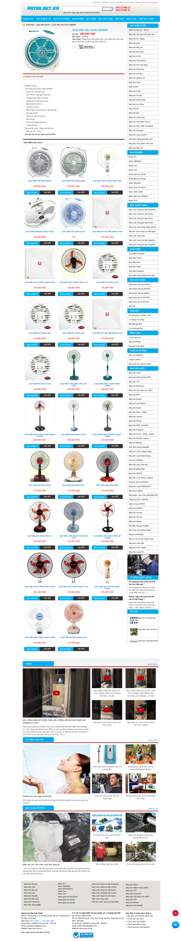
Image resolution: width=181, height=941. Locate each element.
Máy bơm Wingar (135, 521)
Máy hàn (132, 306)
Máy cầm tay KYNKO (137, 504)
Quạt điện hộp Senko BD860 (39, 181)
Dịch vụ (113, 2)
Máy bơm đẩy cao (135, 47)
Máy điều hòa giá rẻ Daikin (139, 526)
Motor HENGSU (135, 183)
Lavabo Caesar (134, 360)
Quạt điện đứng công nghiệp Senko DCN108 (39, 435)
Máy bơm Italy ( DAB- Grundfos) (141, 126)
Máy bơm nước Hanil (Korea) (140, 456)
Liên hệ (144, 2)
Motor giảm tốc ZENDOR (138, 196)
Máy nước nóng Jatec (137, 236)
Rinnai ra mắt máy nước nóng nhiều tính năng (141, 797)
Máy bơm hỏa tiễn (135, 74)
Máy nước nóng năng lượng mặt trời (142, 227)
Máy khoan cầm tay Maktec (139, 293)
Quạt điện (91, 19)
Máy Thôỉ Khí (134, 109)
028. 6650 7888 (48, 921)
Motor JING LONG (136, 192)
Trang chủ (96, 2)
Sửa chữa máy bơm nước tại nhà (140, 864)
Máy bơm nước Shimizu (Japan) (141, 478)
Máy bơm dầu (134, 113)
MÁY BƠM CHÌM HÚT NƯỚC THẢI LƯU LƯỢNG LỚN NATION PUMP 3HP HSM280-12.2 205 (54, 721)
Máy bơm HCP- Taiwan (137, 548)
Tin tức (126, 2)
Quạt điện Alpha (135, 267)
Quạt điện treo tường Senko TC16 (73, 587)
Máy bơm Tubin (134, 82)
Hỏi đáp (120, 2)
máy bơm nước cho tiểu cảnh (149, 629)
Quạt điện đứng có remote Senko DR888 (107, 435)
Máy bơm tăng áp (30, 884)
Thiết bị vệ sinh (146, 19)
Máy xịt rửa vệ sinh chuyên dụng (141, 539)
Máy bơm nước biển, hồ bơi (139, 122)
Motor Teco (133, 166)
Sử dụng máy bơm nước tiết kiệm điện (107, 836)
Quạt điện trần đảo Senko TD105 (40, 231)
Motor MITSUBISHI (65, 889)
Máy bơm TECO (135, 373)
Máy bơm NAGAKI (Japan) (139, 438)
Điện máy (119, 19)
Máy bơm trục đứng (136, 104)
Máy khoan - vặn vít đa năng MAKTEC (143, 495)
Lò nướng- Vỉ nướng (136, 320)
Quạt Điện (30, 25)
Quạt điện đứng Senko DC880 (73, 434)
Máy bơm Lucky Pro (136, 552)
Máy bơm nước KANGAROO (139, 486)
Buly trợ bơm (133, 87)
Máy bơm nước (43, 19)
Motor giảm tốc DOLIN (137, 174)
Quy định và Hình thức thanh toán (140, 916)
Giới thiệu (105, 2)
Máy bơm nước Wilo (136, 543)
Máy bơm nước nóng (137, 117)
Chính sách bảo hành (136, 919)
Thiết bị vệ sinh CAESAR (138, 500)
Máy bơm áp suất (135, 96)
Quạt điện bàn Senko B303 (40, 485)
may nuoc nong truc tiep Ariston (88, 13)
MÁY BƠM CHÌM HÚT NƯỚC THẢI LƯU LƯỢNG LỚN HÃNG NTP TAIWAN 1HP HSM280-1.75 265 (140, 693)
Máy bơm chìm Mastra (137, 403)
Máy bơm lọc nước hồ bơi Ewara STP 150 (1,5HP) (140, 723)
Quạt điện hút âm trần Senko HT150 (107, 333)
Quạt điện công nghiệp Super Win (141, 275)
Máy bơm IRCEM (135, 473)
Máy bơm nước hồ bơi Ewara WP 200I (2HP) (107, 723)
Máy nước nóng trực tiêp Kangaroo (142, 240)
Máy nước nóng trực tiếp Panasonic (142, 210)
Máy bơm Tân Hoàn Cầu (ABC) (140, 390)
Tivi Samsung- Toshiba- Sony (140, 315)
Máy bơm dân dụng (136, 52)
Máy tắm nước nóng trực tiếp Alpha (142, 231)
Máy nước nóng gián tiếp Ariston (141, 223)
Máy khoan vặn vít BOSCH (139, 302)
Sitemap (138, 2)
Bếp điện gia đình (135, 324)
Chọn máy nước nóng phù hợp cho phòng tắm (106, 768)
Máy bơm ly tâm (135, 91)
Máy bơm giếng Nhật (137, 469)
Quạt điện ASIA (135, 262)
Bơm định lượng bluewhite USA (141, 139)
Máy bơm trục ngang (136, 39)
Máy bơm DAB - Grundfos (138, 425)
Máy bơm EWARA (136, 508)
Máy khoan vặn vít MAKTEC (139, 298)
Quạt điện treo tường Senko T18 (73, 282)
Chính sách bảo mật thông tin (139, 927)
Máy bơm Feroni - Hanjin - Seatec (141, 434)
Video (132, 2)
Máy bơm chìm (29, 887)
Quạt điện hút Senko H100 (107, 282)
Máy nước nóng (62, 19)
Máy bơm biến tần (135, 148)
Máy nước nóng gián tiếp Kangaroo (142, 245)
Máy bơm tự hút (135, 56)
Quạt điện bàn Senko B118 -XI (39, 536)
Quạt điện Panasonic (137, 254)
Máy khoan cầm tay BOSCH (139, 289)
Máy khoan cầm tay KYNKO (139, 284)
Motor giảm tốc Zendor (137, 179)
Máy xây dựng (105, 19)
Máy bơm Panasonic (136, 69)
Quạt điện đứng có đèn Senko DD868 (107, 384)
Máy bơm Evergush (136, 130)
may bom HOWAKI (136, 460)
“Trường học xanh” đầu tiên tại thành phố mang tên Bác (140, 768)
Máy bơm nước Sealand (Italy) (140, 452)
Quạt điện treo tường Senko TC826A (107, 587)
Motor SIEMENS (135, 161)
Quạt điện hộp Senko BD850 (73, 181)
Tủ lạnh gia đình (135, 337)
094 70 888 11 (35, 921)
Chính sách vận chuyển (136, 922)
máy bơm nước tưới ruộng (148, 641)
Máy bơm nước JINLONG (138, 465)
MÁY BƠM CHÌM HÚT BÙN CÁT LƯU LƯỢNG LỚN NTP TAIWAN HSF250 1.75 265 (106, 693)
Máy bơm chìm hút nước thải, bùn (141, 34)
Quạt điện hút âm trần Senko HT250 (40, 282)
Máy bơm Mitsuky (135, 443)
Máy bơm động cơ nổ (137, 78)
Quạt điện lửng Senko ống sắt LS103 (73, 384)
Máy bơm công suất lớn (137, 135)
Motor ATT (133, 157)
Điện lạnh (131, 19)
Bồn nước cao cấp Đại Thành (140, 364)
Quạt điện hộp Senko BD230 (73, 231)
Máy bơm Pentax (135, 421)
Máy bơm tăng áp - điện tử (139, 30)
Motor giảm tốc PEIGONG (68, 897)
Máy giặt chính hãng (136, 346)
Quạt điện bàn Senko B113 (74, 485)
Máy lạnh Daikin (135, 342)
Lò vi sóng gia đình (136, 328)
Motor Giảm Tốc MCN (137, 188)
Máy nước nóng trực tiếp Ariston (141, 218)
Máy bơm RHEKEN (136, 535)
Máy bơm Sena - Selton (138, 412)
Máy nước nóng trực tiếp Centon (141, 214)
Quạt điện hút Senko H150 (40, 333)
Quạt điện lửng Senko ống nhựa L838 (73, 537)
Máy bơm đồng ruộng (137, 100)
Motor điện (78, 19)
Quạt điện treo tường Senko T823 (107, 181)
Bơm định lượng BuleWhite (139, 447)
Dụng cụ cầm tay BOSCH (138, 482)
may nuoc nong (69, 13)
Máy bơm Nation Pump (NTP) (140, 377)
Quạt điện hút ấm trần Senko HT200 (107, 231)
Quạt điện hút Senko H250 (40, 384)
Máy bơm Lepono (135, 417)
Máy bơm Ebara (135, 408)
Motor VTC (133, 170)
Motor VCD (133, 201)
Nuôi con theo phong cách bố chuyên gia (107, 797)
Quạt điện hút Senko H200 (73, 333)
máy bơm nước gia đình (147, 618)
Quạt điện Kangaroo (136, 271)
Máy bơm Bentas (135, 399)
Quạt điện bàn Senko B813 (107, 485)
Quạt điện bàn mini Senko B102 (74, 637)
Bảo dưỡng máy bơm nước (107, 864)
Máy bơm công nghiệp (137, 61)
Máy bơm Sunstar (135, 513)
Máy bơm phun (134, 43)
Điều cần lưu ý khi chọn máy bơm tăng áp (41, 865)
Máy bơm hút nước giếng (138, 65)
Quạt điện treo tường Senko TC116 (40, 587)
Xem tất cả (153, 664)
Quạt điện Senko (43, 25)
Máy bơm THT (134, 382)
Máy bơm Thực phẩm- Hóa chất (141, 144)
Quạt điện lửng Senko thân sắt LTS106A (107, 537)
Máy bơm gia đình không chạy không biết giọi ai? (140, 836)
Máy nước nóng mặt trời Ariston (104, 896)
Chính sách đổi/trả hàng (137, 924)
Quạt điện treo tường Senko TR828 (40, 637)
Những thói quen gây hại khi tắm (37, 796)
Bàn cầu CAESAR (136, 355)
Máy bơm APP (134, 395)
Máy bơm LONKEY (136, 491)
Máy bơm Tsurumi (135, 517)
